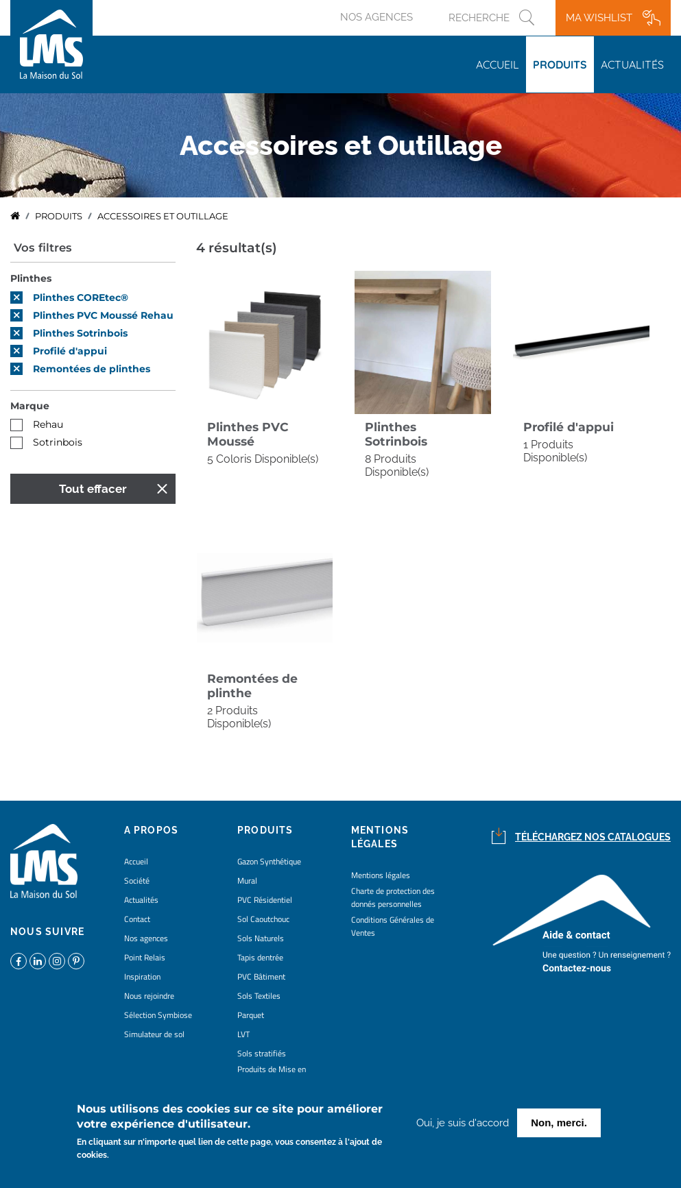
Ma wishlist (599, 18)
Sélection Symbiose (158, 1014)
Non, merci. (559, 1124)
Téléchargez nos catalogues (593, 837)
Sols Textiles (258, 995)
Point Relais (144, 957)
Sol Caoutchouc (263, 918)
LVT (243, 1034)
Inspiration (142, 976)
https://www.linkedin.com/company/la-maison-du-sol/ (37, 961)
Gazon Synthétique (269, 861)
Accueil (497, 64)
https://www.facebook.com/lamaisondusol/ (18, 961)
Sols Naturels (260, 938)
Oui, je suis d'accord (462, 1124)
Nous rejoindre (149, 995)
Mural (247, 880)
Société (137, 880)
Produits (560, 64)
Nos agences (376, 17)
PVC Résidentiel (264, 899)
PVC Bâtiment (261, 976)
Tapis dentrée (260, 957)
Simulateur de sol (154, 1034)
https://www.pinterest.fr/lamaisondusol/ (76, 961)
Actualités (632, 64)
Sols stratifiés (261, 1053)
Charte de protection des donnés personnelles (393, 897)
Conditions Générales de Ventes (392, 926)
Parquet (250, 1014)
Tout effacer (93, 489)
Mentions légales (380, 875)
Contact (137, 918)
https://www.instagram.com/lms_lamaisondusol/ (57, 961)
